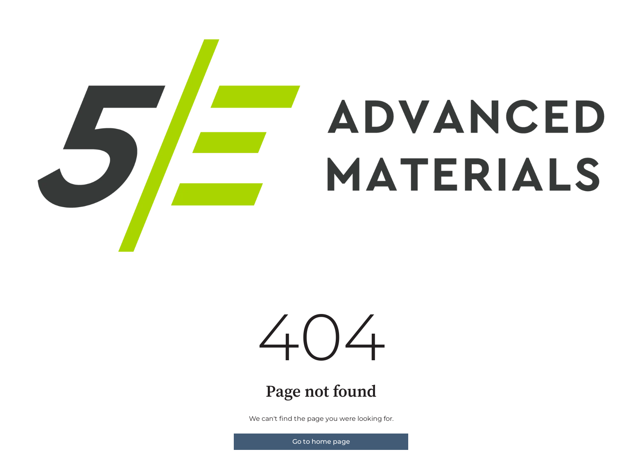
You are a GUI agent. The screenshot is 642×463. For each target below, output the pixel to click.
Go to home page (321, 441)
